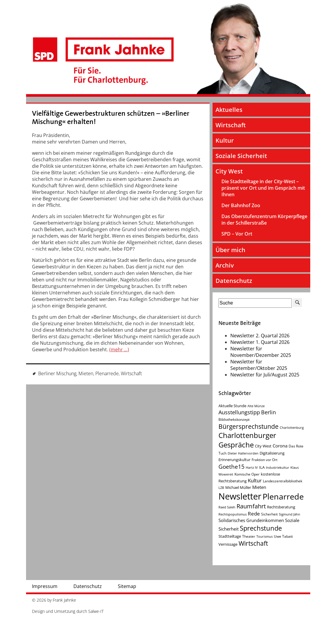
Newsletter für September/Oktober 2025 (258, 364)
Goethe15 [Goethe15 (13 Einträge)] (231, 467)
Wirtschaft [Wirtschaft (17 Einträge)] (253, 543)
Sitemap (127, 586)
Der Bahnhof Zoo (240, 205)
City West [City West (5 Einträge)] (263, 446)
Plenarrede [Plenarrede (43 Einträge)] (283, 496)
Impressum (44, 586)
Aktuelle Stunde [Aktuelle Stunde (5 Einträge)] (232, 405)
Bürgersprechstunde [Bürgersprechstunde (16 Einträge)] (248, 426)
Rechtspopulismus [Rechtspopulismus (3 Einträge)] (232, 514)
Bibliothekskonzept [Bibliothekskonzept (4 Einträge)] (234, 419)
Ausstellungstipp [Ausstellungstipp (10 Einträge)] (239, 412)
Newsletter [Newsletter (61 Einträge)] (239, 496)
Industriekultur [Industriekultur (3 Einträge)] (277, 467)
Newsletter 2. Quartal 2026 (260, 335)
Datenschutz (234, 281)
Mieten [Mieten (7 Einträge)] (259, 487)
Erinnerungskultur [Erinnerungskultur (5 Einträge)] (234, 459)
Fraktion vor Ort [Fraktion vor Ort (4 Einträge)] (264, 459)
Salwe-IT (96, 611)
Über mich (230, 250)
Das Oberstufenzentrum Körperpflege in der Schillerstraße (264, 219)
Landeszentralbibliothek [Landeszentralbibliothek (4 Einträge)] (282, 481)
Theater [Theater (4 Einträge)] (248, 536)
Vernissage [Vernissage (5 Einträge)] (227, 544)
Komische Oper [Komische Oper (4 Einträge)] (247, 474)
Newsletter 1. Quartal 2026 (260, 342)
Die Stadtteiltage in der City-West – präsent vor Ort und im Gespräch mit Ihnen (263, 188)
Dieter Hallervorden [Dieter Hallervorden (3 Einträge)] (243, 453)
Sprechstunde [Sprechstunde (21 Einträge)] (261, 528)
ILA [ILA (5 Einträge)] (262, 467)
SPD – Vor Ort (236, 234)
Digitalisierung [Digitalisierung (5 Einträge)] (272, 453)
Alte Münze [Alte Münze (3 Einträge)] (256, 406)
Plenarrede (107, 373)
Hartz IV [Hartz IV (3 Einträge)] (252, 467)
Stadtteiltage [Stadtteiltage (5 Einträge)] (229, 536)
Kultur (225, 140)
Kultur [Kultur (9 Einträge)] (255, 480)
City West (229, 171)
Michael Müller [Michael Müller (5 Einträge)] (238, 487)
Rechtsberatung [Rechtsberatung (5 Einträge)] (281, 507)
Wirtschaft (131, 373)
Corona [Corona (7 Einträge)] (280, 446)
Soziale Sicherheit (241, 156)
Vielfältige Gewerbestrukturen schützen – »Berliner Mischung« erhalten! (110, 117)
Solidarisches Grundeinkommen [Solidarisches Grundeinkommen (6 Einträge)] (251, 520)
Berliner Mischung (57, 373)
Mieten (85, 373)
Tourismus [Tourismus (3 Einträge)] (264, 536)
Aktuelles (229, 110)
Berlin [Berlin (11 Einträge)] (268, 412)
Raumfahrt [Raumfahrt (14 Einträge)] (251, 506)
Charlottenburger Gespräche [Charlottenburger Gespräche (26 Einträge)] (247, 440)
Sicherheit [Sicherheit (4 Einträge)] (269, 514)
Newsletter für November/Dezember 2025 (260, 351)
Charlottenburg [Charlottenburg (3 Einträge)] (292, 428)
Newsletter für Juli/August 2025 (264, 374)
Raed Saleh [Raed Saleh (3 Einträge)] (226, 507)
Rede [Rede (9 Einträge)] (254, 513)
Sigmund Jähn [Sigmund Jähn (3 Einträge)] (289, 514)
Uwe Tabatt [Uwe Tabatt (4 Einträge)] (283, 536)
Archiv (225, 265)
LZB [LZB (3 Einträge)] (221, 488)
